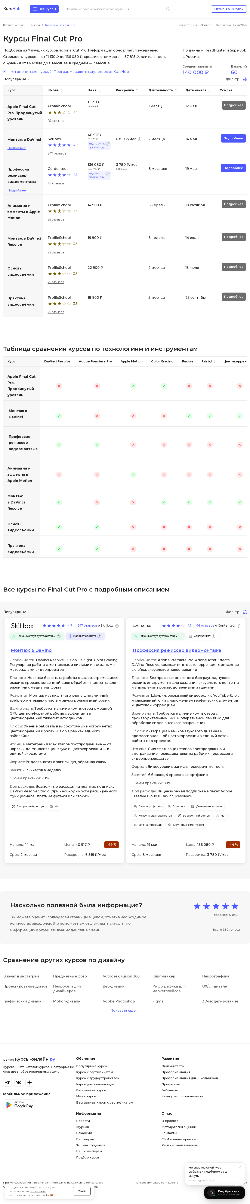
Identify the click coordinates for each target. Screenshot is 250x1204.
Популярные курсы (91, 1066)
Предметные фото (70, 976)
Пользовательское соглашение (156, 1182)
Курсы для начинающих (95, 1084)
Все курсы (47, 9)
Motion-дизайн (67, 1001)
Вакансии (84, 1133)
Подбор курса (87, 1157)
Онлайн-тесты (172, 1066)
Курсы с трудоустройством (98, 1078)
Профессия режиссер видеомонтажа (23, 443)
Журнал (82, 1127)
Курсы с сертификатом (94, 1072)
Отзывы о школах (228, 9)
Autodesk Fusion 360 (121, 976)
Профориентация (175, 1072)
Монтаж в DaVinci (18, 414)
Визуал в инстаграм (21, 976)
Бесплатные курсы (91, 1090)
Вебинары (169, 1090)
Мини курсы (86, 1096)
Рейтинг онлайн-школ (179, 1145)
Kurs (12, 9)
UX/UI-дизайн (214, 986)
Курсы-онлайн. (35, 1059)
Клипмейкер (163, 976)
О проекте (169, 1121)
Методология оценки (178, 1127)
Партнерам (85, 1139)
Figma (158, 1001)
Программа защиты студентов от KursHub (91, 72)
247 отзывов (57, 153)
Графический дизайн (22, 1001)
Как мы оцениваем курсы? (27, 72)
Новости (83, 1121)
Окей (82, 1191)
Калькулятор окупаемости (182, 1096)
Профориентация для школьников (189, 1078)
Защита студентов (90, 1145)
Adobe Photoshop (119, 1001)
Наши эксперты (89, 1151)
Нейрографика (215, 976)
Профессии (170, 1084)
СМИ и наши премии (178, 1139)
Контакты (169, 1133)
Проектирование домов (25, 986)
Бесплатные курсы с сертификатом (104, 1102)
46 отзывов (56, 183)
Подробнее (16, 148)
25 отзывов (56, 121)
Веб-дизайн (114, 986)
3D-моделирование (220, 1001)
